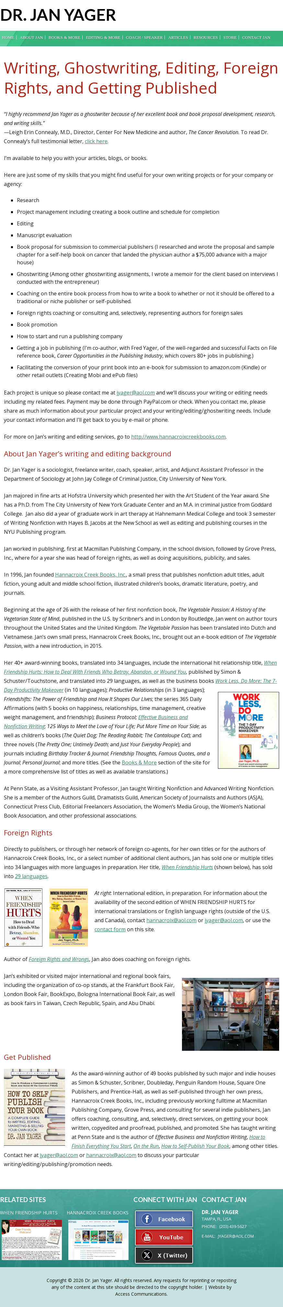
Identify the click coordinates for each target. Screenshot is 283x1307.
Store (230, 37)
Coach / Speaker (144, 37)
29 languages (31, 876)
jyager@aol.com (136, 392)
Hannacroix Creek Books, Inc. (90, 574)
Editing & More (103, 37)
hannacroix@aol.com (171, 920)
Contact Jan (256, 37)
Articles (178, 37)
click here (96, 141)
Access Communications (141, 1294)
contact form (110, 929)
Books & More (64, 37)
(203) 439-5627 (232, 1226)
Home (8, 37)
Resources (206, 37)
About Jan (31, 37)
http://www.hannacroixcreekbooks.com (178, 436)
